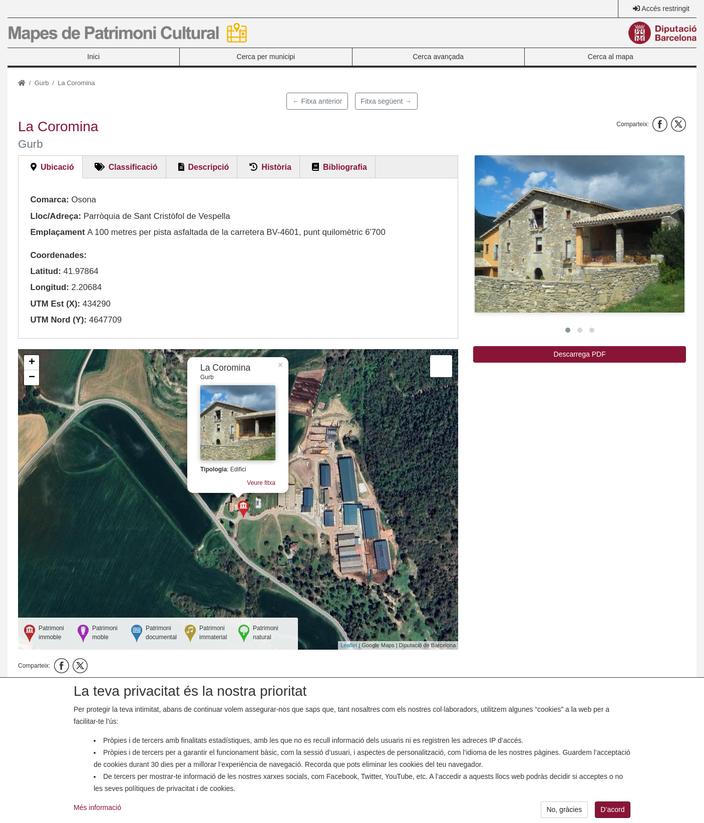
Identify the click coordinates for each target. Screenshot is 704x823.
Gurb (42, 83)
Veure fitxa (261, 482)
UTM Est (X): (55, 304)
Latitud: (45, 271)
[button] (579, 234)
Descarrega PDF (580, 354)
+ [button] (32, 362)
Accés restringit (665, 9)
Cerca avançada (438, 57)
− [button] (32, 377)
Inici (93, 57)
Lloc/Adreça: (55, 216)
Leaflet (348, 645)
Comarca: (49, 199)
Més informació (97, 816)
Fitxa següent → (386, 101)
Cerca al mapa (610, 57)
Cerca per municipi (266, 57)
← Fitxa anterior (317, 101)
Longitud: (49, 287)
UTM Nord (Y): (58, 320)
